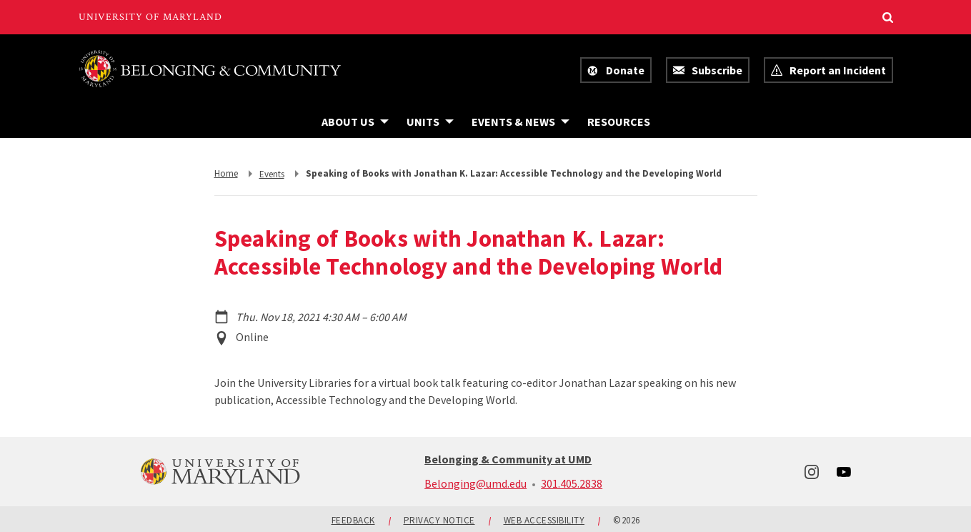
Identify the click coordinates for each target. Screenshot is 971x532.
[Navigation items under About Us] (355, 121)
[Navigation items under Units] (430, 121)
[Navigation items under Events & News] (520, 121)
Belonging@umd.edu (475, 483)
